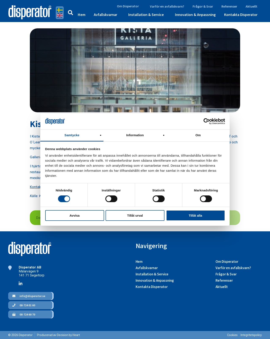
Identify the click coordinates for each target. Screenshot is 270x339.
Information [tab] (135, 135)
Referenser (229, 6)
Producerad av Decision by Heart (58, 335)
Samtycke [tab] (72, 135)
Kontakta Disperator (240, 14)
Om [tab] (198, 135)
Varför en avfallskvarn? (167, 6)
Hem (81, 14)
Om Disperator (128, 6)
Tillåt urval (135, 215)
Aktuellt (251, 6)
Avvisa (75, 215)
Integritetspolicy (251, 335)
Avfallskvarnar (105, 14)
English (60, 15)
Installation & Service (146, 14)
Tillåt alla (195, 215)
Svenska (60, 10)
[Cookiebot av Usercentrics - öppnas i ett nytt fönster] (206, 121)
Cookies (232, 335)
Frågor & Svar (203, 6)
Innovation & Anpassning (195, 14)
